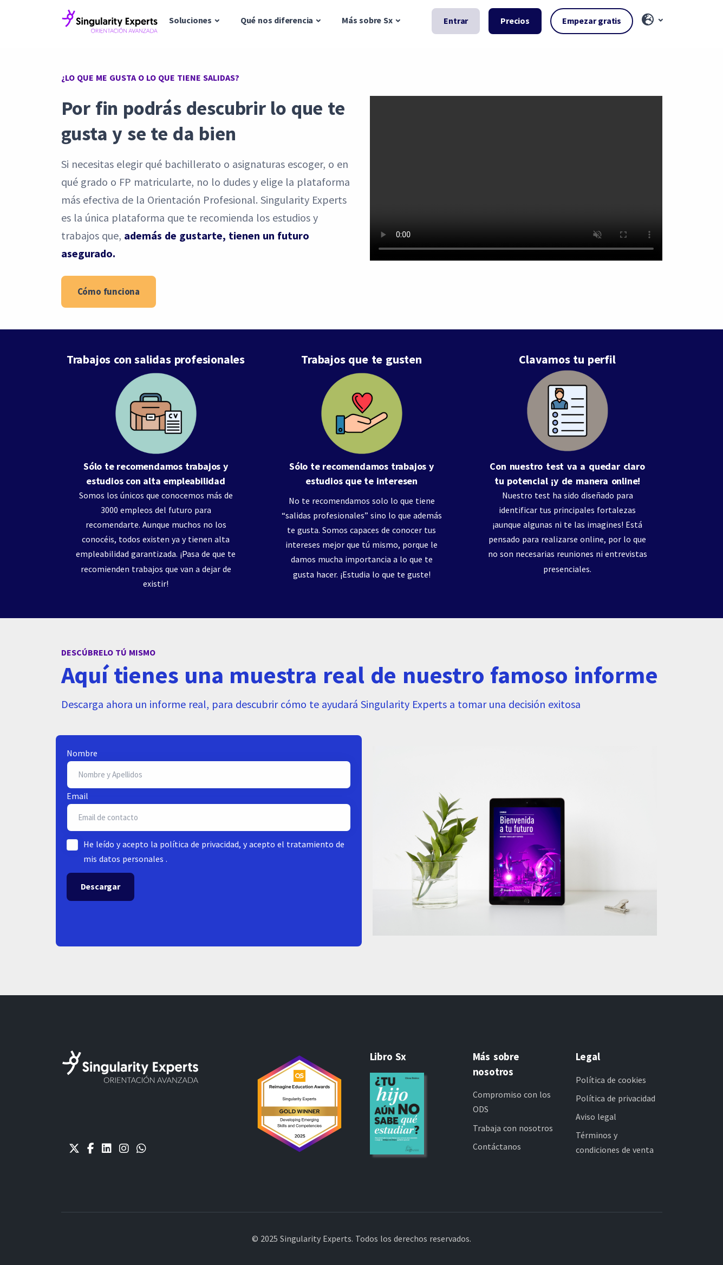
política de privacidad (199, 844)
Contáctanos (497, 1146)
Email (77, 795)
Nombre (82, 753)
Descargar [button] (100, 886)
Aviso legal (596, 1116)
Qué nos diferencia (276, 20)
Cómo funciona (108, 291)
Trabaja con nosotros (513, 1128)
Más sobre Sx (367, 20)
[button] (652, 21)
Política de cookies (611, 1079)
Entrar (456, 20)
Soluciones (190, 20)
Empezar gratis (591, 20)
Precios (515, 20)
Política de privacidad (615, 1098)
